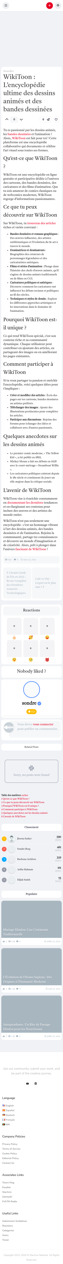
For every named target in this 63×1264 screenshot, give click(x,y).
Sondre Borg (23, 849)
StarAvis (7, 1192)
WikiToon (19, 138)
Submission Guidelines (14, 1221)
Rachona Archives (26, 859)
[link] (56, 119)
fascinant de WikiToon (30, 549)
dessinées (24, 134)
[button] (6, 5)
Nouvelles (8, 71)
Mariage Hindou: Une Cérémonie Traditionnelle (25, 932)
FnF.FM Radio (9, 1201)
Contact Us (8, 1163)
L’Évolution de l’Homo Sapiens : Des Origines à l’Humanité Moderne (27, 979)
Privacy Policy (9, 1144)
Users (5, 1235)
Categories (8, 1230)
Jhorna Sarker (24, 838)
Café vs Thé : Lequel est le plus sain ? (45, 583)
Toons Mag (8, 1182)
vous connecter (43, 724)
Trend (5, 1240)
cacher (24, 795)
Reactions (7, 1225)
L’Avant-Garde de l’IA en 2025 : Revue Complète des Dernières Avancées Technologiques (16, 583)
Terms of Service (11, 1148)
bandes (12, 134)
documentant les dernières (25, 502)
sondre (31, 703)
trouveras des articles (41, 223)
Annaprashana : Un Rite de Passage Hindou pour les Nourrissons (26, 1027)
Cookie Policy (9, 1153)
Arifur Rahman (25, 869)
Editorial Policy (10, 1158)
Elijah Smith (23, 880)
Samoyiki (7, 1196)
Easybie (6, 1187)
